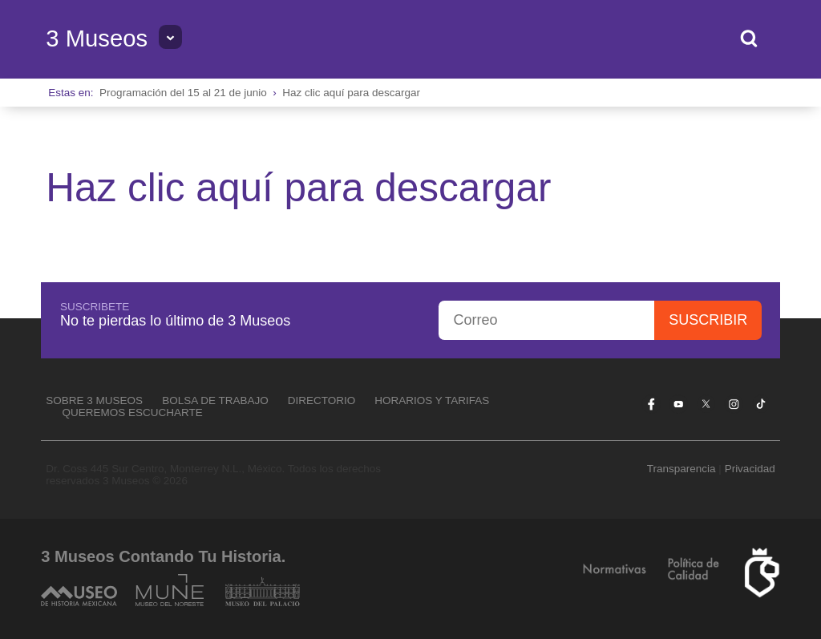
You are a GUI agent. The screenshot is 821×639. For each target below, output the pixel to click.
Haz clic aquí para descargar (351, 93)
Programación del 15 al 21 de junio (183, 93)
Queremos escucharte (133, 412)
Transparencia (681, 469)
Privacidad (750, 469)
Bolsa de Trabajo (215, 400)
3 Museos (97, 38)
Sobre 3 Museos (94, 400)
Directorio (322, 400)
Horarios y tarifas (431, 400)
